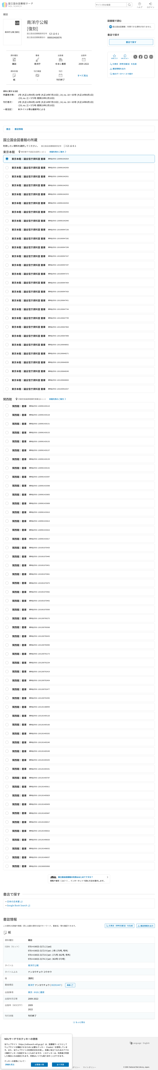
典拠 (70, 985)
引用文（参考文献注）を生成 (123, 64)
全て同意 (60, 1064)
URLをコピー (125, 56)
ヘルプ (139, 4)
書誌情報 (18, 129)
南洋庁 (31, 984)
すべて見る (82, 75)
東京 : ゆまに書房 (36, 992)
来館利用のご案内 (58, 151)
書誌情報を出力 (117, 68)
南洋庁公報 (33, 965)
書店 (8, 129)
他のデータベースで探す (121, 73)
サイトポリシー (89, 1067)
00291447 (56, 984)
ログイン (150, 4)
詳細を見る (9, 1064)
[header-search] (113, 5)
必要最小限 (39, 1064)
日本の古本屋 (15, 901)
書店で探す (131, 42)
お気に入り (114, 56)
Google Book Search (18, 905)
